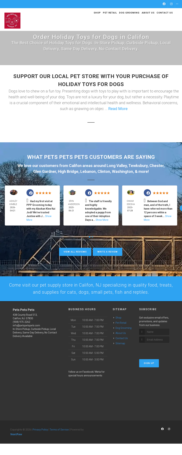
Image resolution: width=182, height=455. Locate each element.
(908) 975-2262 (21, 333)
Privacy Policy (40, 441)
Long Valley (117, 165)
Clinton (104, 171)
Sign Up (149, 374)
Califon (75, 165)
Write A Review (107, 251)
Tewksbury (138, 165)
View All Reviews (75, 251)
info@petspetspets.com (26, 336)
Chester (156, 165)
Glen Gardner (44, 171)
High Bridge (68, 171)
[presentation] (158, 361)
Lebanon (88, 171)
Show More (102, 219)
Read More (118, 108)
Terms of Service (59, 441)
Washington (122, 171)
